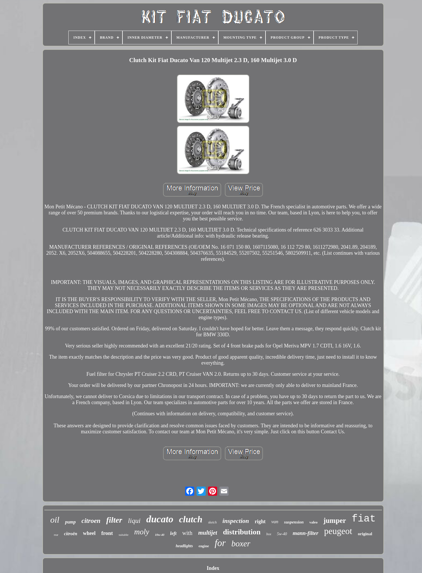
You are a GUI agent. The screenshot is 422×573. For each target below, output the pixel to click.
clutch (191, 519)
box (268, 534)
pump (70, 521)
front (107, 533)
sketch (212, 522)
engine (204, 546)
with (187, 533)
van (274, 521)
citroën (70, 533)
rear (56, 534)
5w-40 (282, 534)
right (260, 521)
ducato (159, 519)
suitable (123, 534)
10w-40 (159, 534)
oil (55, 519)
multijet (207, 532)
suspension (294, 522)
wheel (89, 533)
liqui (134, 520)
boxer (240, 543)
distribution (242, 532)
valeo (313, 522)
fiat (364, 519)
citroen (91, 520)
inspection (235, 520)
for (220, 543)
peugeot (338, 531)
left (173, 533)
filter (114, 519)
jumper (334, 520)
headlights (184, 546)
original (365, 533)
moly (141, 531)
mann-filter (305, 533)
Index (213, 568)
